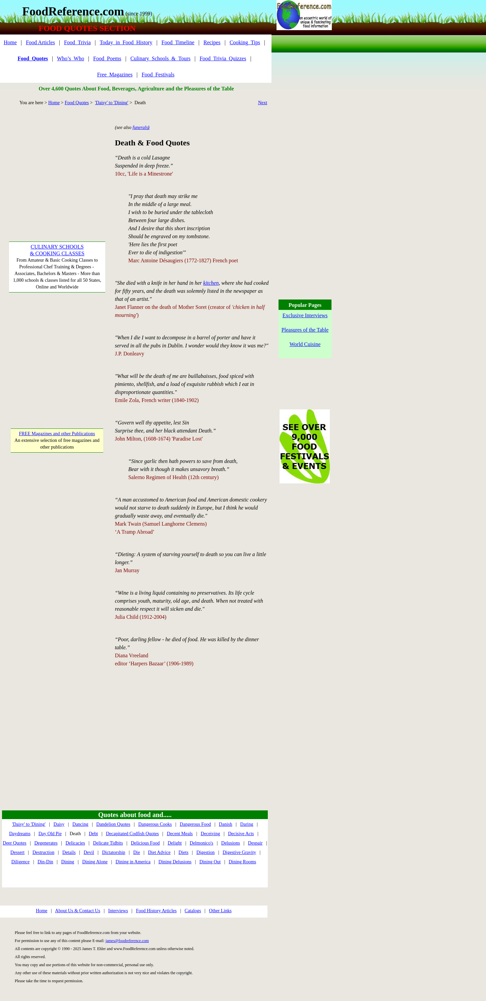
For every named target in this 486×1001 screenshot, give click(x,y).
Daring (246, 824)
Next (262, 102)
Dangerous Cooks (155, 824)
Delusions (230, 843)
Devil (88, 852)
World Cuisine (305, 344)
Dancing (80, 824)
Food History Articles (156, 910)
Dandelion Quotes (113, 824)
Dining (67, 861)
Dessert (17, 852)
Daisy (59, 824)
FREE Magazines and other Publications (57, 433)
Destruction (43, 852)
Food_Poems (107, 58)
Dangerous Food (195, 824)
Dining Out (210, 861)
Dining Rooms (242, 861)
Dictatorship (113, 852)
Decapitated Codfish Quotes (132, 833)
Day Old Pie (50, 833)
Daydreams (20, 833)
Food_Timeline (178, 42)
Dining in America (133, 861)
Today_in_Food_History (126, 42)
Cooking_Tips (245, 42)
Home (10, 42)
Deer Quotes (14, 843)
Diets (184, 852)
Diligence (20, 861)
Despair (255, 843)
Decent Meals (180, 833)
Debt (93, 833)
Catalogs (193, 910)
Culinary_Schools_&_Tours (160, 58)
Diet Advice (159, 852)
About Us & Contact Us (77, 910)
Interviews (118, 910)
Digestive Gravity (239, 852)
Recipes (212, 42)
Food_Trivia (77, 42)
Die (136, 852)
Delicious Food (145, 843)
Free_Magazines (115, 74)
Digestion (205, 852)
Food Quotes (77, 102)
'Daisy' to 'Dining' (111, 102)
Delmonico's (201, 843)
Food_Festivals (158, 74)
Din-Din (45, 861)
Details (69, 852)
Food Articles (40, 42)
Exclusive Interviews (305, 315)
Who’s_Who (70, 58)
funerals (141, 127)
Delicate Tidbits (108, 843)
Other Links (220, 910)
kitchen (211, 283)
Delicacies (75, 843)
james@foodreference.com (127, 940)
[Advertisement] (57, 164)
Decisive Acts (241, 833)
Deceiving (210, 833)
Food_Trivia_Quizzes (222, 58)
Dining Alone (95, 861)
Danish (225, 824)
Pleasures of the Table (305, 330)
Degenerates (45, 843)
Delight (175, 843)
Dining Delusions (175, 861)
